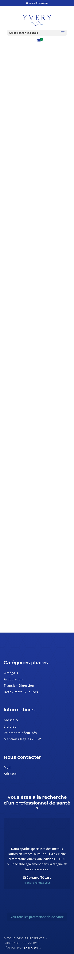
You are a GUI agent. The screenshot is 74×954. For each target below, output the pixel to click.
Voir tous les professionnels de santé (37, 917)
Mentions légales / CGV (22, 739)
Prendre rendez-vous (37, 882)
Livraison (11, 726)
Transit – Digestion (19, 685)
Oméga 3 (11, 673)
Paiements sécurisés (20, 733)
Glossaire (11, 720)
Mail (7, 767)
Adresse (10, 774)
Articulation (13, 679)
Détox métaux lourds (21, 692)
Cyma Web (32, 948)
